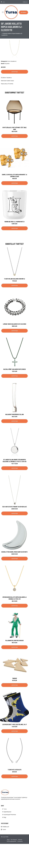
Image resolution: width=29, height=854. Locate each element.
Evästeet (20, 839)
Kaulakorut (13, 61)
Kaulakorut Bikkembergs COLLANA (14, 414)
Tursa (5, 809)
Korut (8, 61)
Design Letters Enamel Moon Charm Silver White (14, 552)
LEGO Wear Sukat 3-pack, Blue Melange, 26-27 (14, 724)
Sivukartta (20, 841)
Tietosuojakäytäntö (11, 841)
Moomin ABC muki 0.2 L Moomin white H (14, 221)
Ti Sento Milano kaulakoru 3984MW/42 (14, 279)
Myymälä (23, 12)
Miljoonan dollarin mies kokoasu (14, 640)
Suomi (4, 2)
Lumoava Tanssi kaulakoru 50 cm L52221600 (14, 324)
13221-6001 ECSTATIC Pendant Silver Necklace (14, 506)
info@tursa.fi (25, 2)
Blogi (5, 817)
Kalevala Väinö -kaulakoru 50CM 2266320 (14, 369)
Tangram (14, 678)
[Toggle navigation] (3, 12)
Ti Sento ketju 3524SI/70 (14, 769)
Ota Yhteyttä (14, 839)
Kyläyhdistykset (7, 811)
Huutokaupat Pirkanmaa (10, 814)
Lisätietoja (14, 71)
